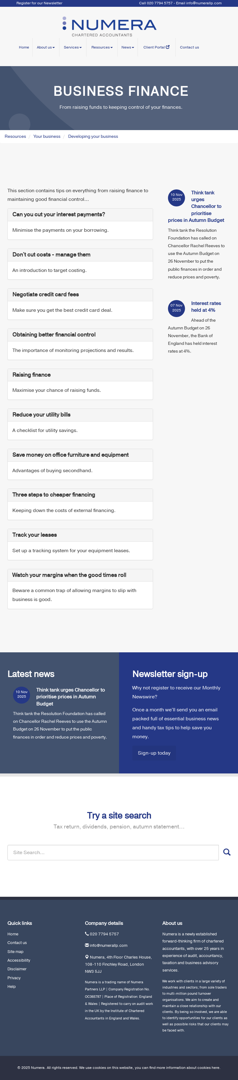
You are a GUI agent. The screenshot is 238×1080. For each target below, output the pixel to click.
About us (46, 47)
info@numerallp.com (204, 3)
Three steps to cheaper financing (53, 494)
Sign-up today (154, 753)
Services (73, 47)
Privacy (13, 978)
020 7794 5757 (104, 934)
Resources (102, 47)
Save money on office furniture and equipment (70, 455)
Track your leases (34, 535)
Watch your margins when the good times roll (69, 575)
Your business (47, 136)
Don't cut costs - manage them (51, 254)
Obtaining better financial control (53, 334)
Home (24, 47)
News (127, 47)
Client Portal (156, 47)
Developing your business (93, 136)
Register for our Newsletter (39, 3)
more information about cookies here (187, 1067)
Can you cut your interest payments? (58, 214)
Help (11, 986)
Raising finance (31, 375)
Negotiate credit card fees (45, 294)
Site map (15, 952)
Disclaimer (17, 969)
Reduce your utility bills (41, 414)
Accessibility (18, 960)
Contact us (189, 47)
